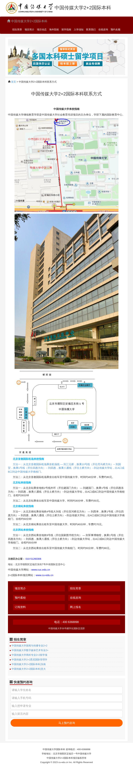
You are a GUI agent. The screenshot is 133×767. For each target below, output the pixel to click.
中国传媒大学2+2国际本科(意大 (29, 668)
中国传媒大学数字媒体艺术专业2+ (30, 650)
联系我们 (91, 29)
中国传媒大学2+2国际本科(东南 (29, 664)
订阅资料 (20, 607)
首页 (13, 81)
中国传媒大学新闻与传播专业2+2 (29, 645)
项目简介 (29, 29)
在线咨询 (103, 29)
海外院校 (54, 29)
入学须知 (78, 29)
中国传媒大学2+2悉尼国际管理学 (29, 659)
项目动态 (42, 29)
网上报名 (75, 607)
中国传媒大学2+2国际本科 (27, 21)
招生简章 (17, 29)
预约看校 (20, 597)
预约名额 (115, 29)
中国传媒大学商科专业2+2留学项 (29, 655)
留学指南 (66, 29)
